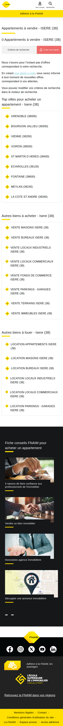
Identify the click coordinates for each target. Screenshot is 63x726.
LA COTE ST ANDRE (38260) (29, 196)
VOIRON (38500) (21, 146)
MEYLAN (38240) (22, 186)
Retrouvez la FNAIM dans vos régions (29, 695)
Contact (42, 712)
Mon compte (40, 7)
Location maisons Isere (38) (32, 358)
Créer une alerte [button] (51, 50)
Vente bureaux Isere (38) (30, 237)
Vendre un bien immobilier (20, 523)
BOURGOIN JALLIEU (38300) (29, 126)
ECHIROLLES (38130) (25, 166)
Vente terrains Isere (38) (30, 303)
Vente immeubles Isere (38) (31, 313)
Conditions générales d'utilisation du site (30, 717)
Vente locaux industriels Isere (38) (30, 249)
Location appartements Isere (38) (34, 346)
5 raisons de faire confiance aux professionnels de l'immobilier (23, 485)
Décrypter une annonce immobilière (25, 598)
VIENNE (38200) (21, 136)
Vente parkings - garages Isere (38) (31, 291)
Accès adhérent (50, 722)
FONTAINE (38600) (23, 176)
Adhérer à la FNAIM (31, 13)
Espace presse (28, 722)
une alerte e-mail (24, 73)
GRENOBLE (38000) (24, 116)
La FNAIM (10, 722)
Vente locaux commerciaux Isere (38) (31, 263)
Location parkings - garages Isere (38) (32, 408)
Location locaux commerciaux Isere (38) (34, 394)
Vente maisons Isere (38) (30, 227)
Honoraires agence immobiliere (23, 559)
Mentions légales (24, 712)
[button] (19, 50)
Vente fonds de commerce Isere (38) (31, 277)
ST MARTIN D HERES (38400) (30, 156)
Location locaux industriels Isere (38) (32, 380)
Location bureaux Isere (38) (32, 368)
